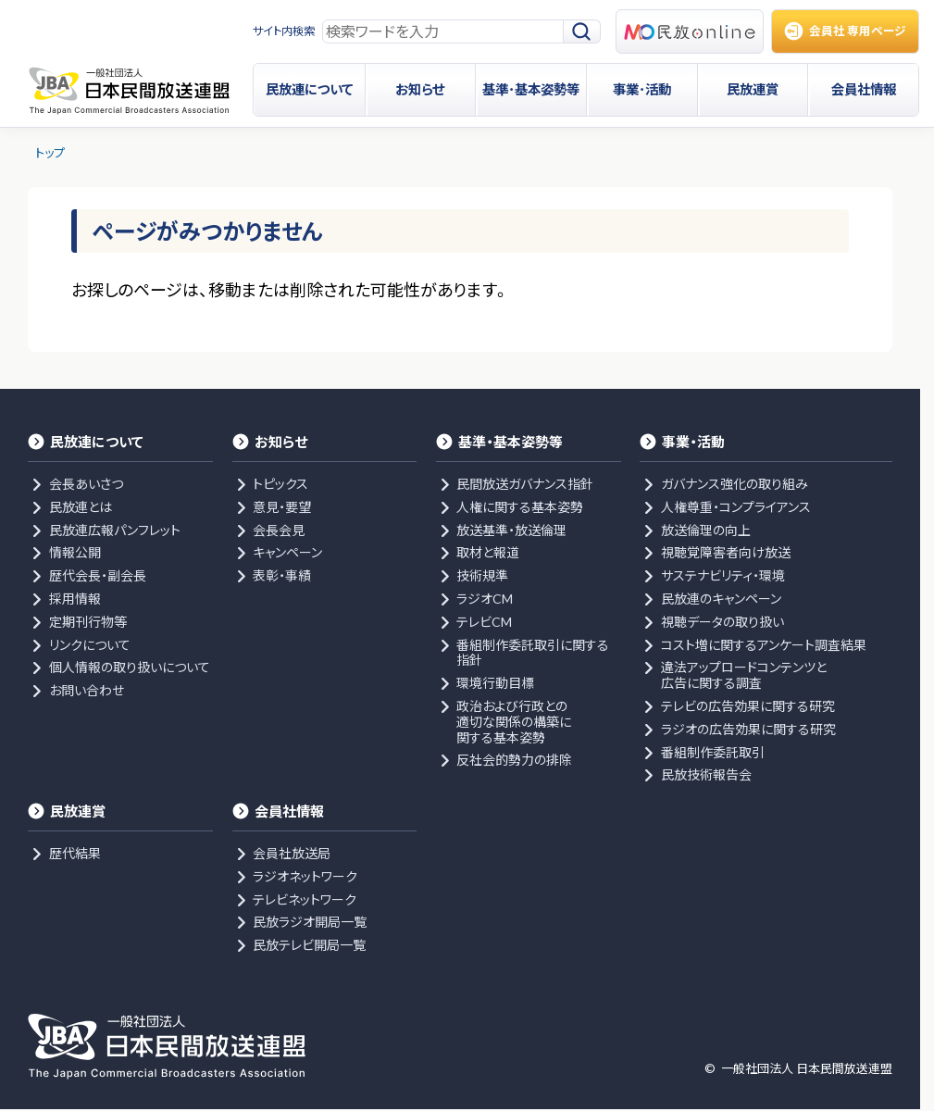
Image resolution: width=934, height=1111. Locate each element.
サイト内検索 (284, 31)
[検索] (582, 31)
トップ (50, 152)
